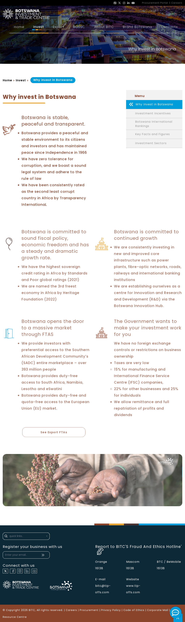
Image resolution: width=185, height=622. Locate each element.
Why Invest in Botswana (151, 104)
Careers (71, 610)
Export (58, 27)
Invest (38, 27)
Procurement (89, 610)
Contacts (169, 27)
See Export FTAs (53, 433)
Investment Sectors (151, 143)
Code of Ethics (133, 610)
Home (19, 27)
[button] (26, 536)
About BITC (104, 27)
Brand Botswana (137, 27)
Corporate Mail (157, 610)
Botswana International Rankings (153, 124)
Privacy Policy (111, 610)
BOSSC (79, 27)
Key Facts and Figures (152, 134)
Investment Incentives (153, 113)
